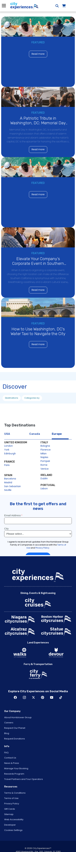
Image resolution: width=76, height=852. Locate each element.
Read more (38, 54)
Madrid (8, 482)
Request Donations (14, 738)
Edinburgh (10, 453)
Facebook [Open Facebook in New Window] (15, 697)
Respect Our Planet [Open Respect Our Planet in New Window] (14, 728)
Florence (46, 449)
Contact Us (10, 757)
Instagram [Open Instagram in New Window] (24, 697)
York (6, 449)
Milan (44, 453)
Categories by (32, 397)
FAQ (6, 752)
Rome (44, 465)
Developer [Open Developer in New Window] (10, 824)
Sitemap (8, 814)
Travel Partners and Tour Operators (23, 779)
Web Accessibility (13, 819)
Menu (4, 5)
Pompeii (45, 461)
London (8, 445)
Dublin (44, 478)
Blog (6, 733)
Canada (34, 433)
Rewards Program (14, 773)
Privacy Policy (11, 803)
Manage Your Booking (16, 768)
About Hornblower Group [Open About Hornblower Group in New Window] (18, 717)
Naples (44, 457)
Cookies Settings (13, 830)
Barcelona (10, 478)
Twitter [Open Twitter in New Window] (33, 697)
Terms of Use (11, 798)
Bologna (45, 445)
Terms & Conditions (15, 792)
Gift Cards (9, 809)
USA (7, 433)
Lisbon (44, 488)
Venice (45, 468)
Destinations (11, 397)
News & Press (11, 763)
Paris (7, 465)
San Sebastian (12, 486)
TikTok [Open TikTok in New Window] (60, 697)
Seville (7, 490)
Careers (8, 722)
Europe (57, 433)
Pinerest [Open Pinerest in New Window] (42, 697)
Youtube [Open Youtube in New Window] (51, 697)
